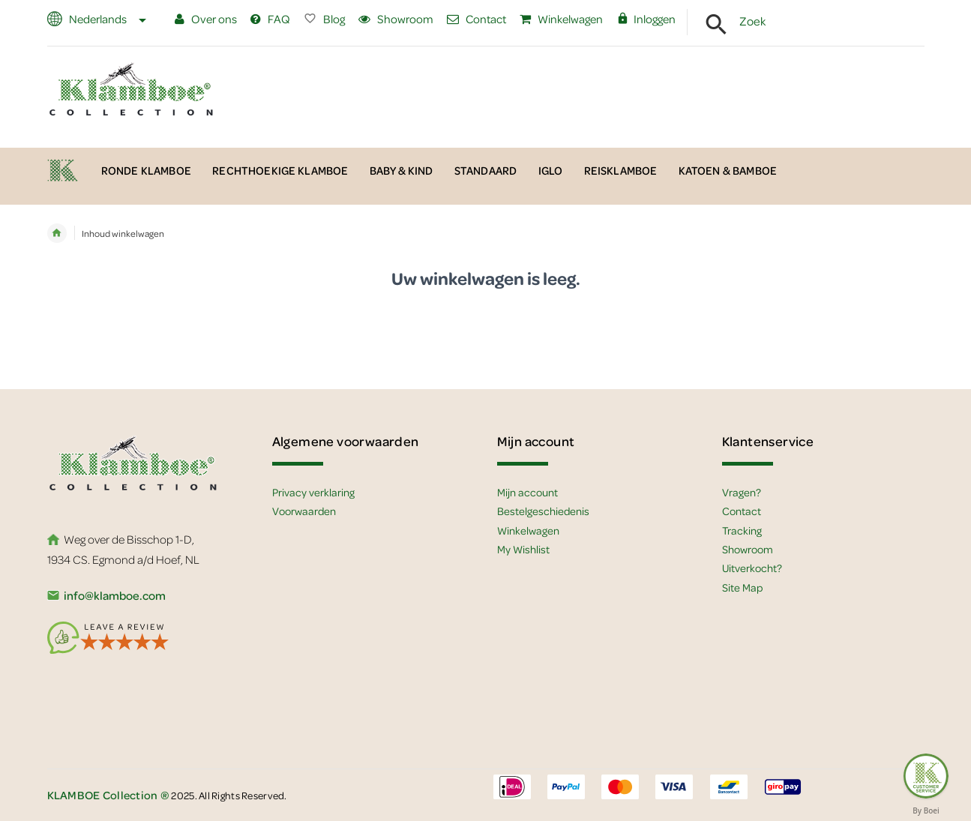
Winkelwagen (561, 18)
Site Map (742, 587)
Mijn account (527, 492)
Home (57, 233)
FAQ (270, 18)
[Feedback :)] (926, 776)
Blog (324, 18)
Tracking (742, 530)
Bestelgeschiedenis (543, 510)
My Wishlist (523, 549)
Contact (476, 18)
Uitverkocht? (752, 567)
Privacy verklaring (313, 492)
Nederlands (106, 18)
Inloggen (646, 18)
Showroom (395, 18)
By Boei (926, 810)
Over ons (206, 18)
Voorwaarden (304, 510)
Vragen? (741, 492)
